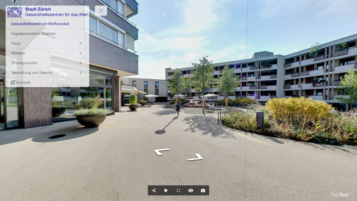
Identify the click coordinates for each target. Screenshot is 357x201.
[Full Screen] (178, 190)
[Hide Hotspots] (191, 190)
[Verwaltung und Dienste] (47, 72)
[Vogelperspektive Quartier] (47, 33)
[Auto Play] (166, 190)
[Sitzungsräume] (47, 63)
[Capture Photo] (203, 190)
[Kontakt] (47, 82)
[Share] (154, 190)
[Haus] (47, 43)
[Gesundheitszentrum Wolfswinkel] (47, 23)
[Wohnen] (47, 53)
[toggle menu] (101, 11)
